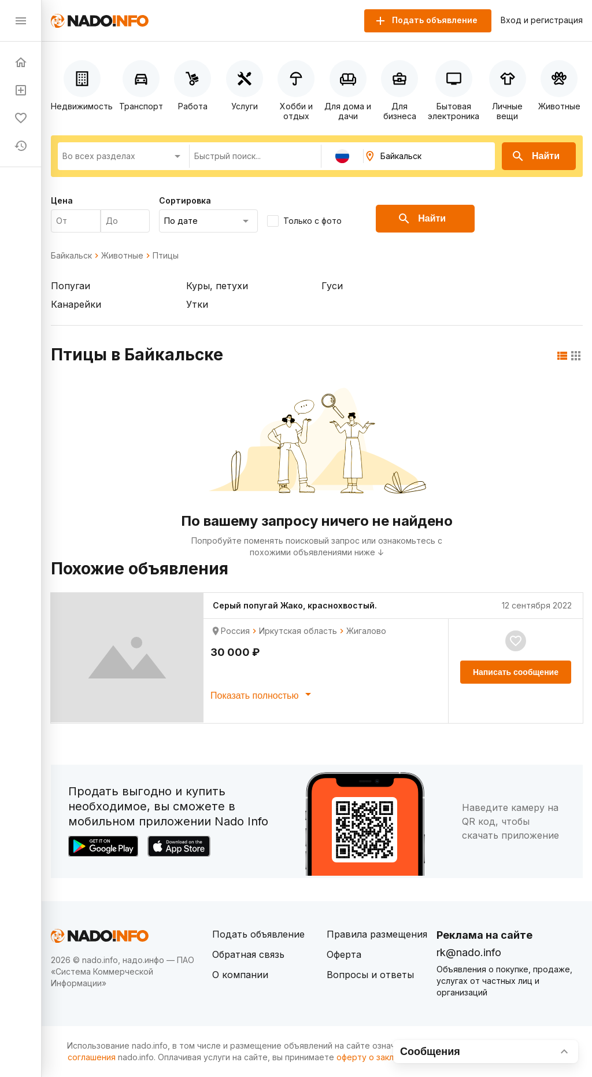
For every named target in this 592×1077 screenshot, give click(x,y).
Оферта (344, 954)
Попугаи (70, 286)
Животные (122, 255)
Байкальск (71, 255)
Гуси (332, 286)
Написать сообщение (515, 672)
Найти (535, 156)
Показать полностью (262, 694)
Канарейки (76, 304)
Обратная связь (248, 954)
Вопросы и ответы (370, 974)
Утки (197, 304)
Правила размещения (377, 934)
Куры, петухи (217, 286)
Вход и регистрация (542, 20)
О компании (240, 974)
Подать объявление (258, 934)
